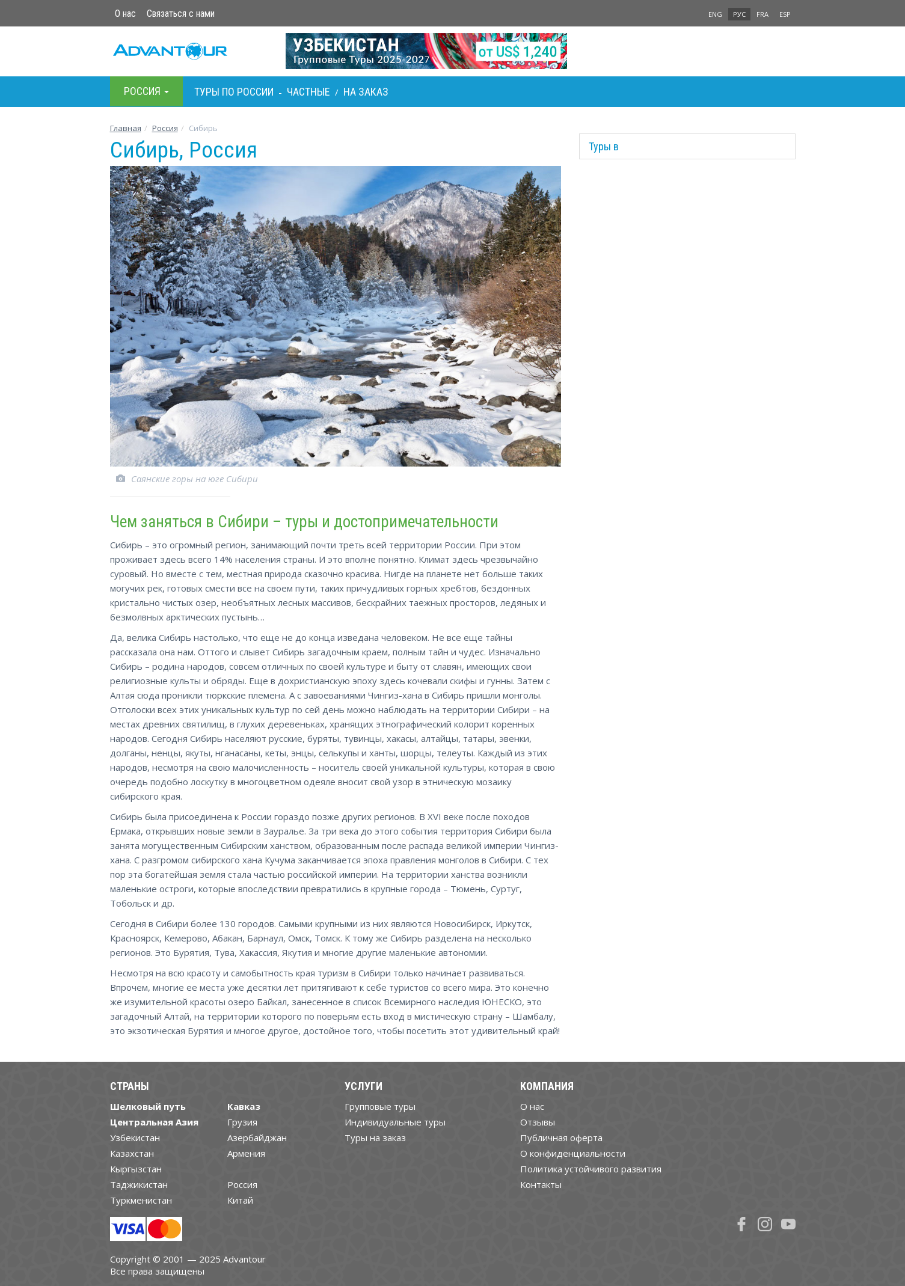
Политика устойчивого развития (590, 1169)
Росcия (165, 128)
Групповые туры (380, 1106)
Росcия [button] (146, 91)
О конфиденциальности (572, 1153)
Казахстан (132, 1153)
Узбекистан (135, 1137)
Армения (246, 1153)
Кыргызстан (136, 1169)
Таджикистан (139, 1184)
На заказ (365, 91)
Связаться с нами (181, 13)
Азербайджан (257, 1137)
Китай (240, 1200)
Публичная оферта (561, 1137)
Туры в (604, 146)
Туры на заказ (375, 1137)
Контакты (541, 1184)
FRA (762, 14)
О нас (125, 13)
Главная (125, 128)
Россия (242, 1184)
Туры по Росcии (234, 91)
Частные (308, 91)
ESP (785, 14)
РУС (739, 14)
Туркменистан (141, 1200)
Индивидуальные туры (395, 1122)
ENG (715, 14)
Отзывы (537, 1122)
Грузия (242, 1122)
